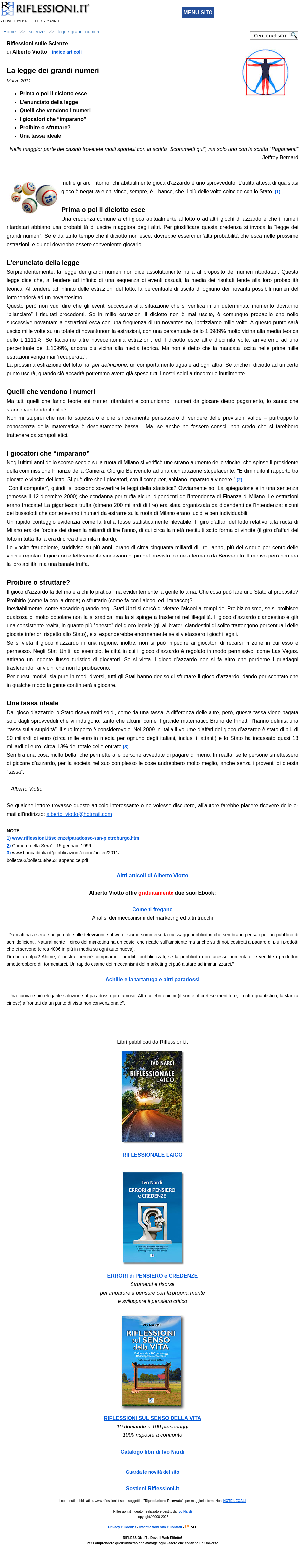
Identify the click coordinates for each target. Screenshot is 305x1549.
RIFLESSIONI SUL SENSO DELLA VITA (152, 1418)
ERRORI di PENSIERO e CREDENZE (152, 1276)
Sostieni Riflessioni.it (152, 1488)
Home (9, 31)
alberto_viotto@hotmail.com (79, 814)
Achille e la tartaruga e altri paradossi (152, 979)
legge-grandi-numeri (78, 31)
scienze (37, 31)
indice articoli (67, 52)
